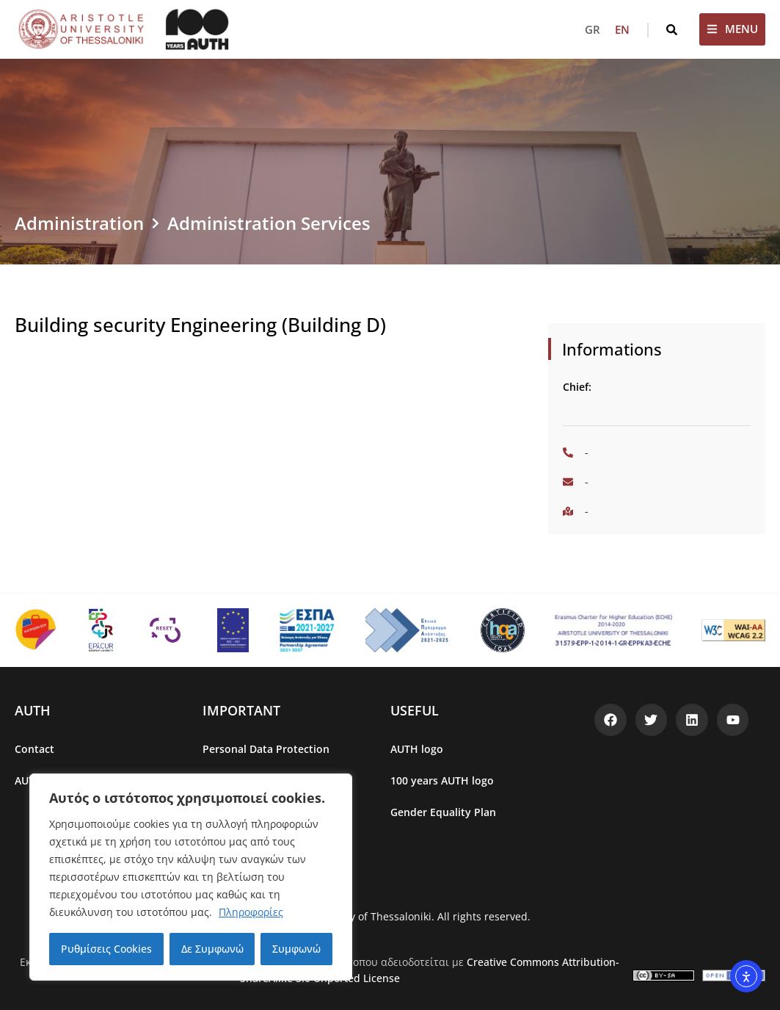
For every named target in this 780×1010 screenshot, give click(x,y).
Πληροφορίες (251, 912)
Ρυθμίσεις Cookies (106, 949)
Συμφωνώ (296, 949)
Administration (79, 223)
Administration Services (269, 223)
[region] (190, 877)
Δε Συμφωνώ (212, 949)
